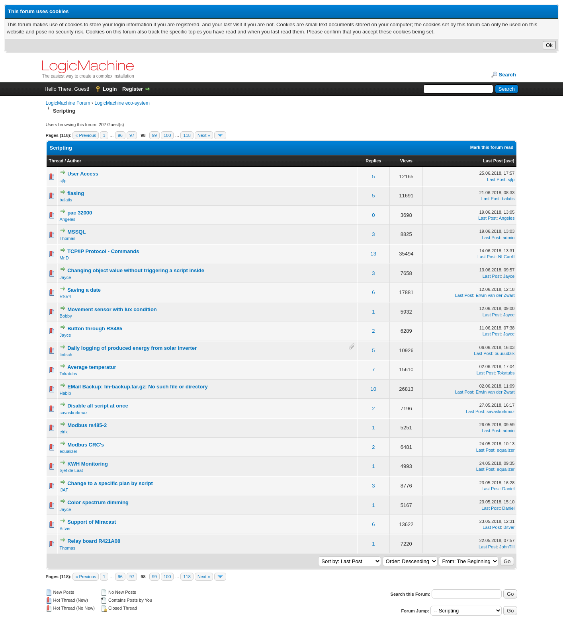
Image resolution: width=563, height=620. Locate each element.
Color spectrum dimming (98, 502)
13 (373, 254)
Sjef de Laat (71, 470)
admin (508, 237)
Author (74, 160)
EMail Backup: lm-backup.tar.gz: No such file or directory (137, 387)
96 (120, 135)
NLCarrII (506, 256)
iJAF (64, 489)
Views (406, 160)
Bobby (66, 316)
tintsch (66, 354)
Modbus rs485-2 (87, 425)
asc (508, 160)
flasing (75, 193)
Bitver (65, 528)
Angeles (68, 219)
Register (132, 89)
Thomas (68, 238)
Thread (56, 160)
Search (507, 75)
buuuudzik (504, 353)
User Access (82, 174)
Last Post (493, 160)
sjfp (63, 180)
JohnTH (507, 546)
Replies (373, 160)
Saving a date (84, 290)
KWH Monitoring (87, 464)
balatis (66, 199)
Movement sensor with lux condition (112, 309)
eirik (64, 431)
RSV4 (65, 296)
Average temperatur (91, 367)
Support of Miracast (91, 522)
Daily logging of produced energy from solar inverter (132, 348)
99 (154, 135)
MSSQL (76, 232)
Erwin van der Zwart (495, 295)
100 (167, 135)
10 (373, 389)
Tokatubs (68, 373)
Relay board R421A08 (93, 541)
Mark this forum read (492, 147)
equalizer (69, 451)
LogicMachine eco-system (122, 103)
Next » (203, 135)
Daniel (508, 488)
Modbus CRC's (85, 445)
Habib (65, 393)
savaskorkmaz (74, 412)
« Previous (85, 135)
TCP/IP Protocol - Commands (103, 251)
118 (186, 135)
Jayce (65, 277)
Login (110, 89)
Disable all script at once (97, 406)
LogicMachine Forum (68, 103)
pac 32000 (79, 213)
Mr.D (64, 257)
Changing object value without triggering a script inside (135, 270)
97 (131, 135)
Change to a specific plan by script (110, 483)
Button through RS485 (94, 328)
